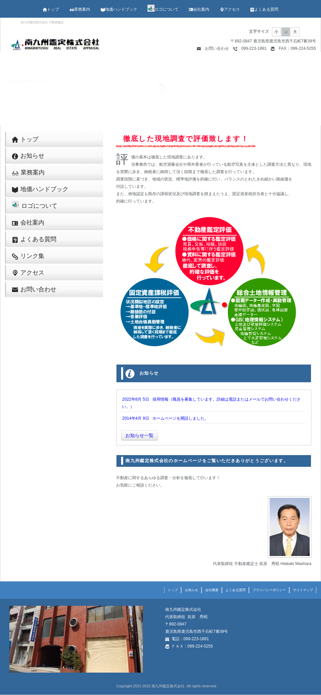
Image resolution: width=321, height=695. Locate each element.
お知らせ (28, 155)
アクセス (230, 9)
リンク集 (28, 256)
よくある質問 (264, 9)
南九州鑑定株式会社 (168, 686)
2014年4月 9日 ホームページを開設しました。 (165, 418)
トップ (51, 9)
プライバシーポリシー (269, 590)
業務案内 (79, 9)
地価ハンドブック (119, 9)
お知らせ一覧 (139, 435)
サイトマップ (303, 590)
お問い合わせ (213, 48)
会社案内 (199, 9)
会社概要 (212, 590)
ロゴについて (163, 9)
